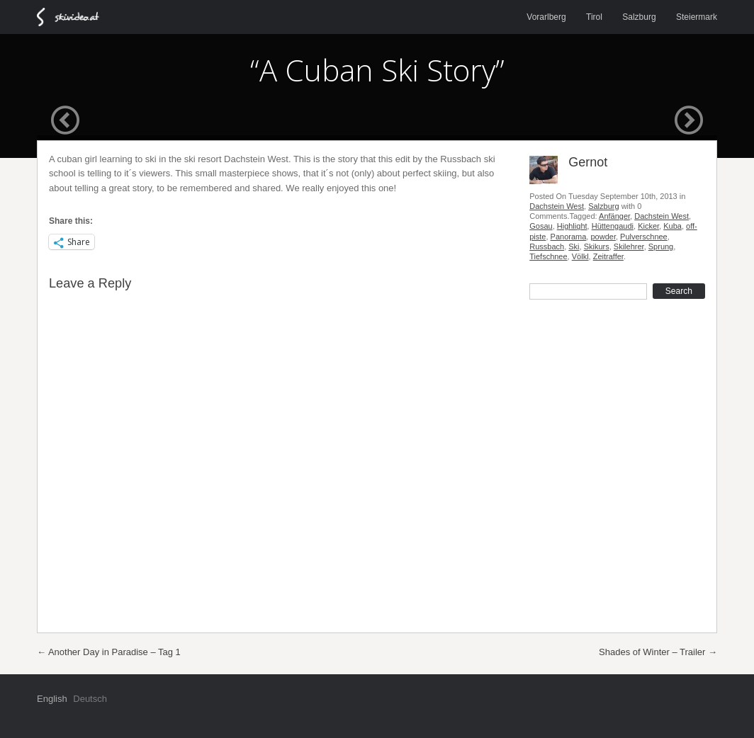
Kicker (648, 226)
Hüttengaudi (613, 226)
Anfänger (614, 216)
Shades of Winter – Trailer (658, 652)
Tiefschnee (548, 256)
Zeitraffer (608, 256)
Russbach (546, 246)
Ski (573, 246)
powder (602, 236)
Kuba (672, 226)
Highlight (572, 226)
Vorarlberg (546, 17)
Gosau (540, 226)
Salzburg (638, 17)
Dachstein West (556, 206)
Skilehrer (629, 246)
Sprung (660, 246)
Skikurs (596, 246)
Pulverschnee (644, 236)
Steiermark (696, 17)
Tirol (594, 17)
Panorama (569, 236)
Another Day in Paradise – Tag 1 (109, 652)
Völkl (580, 256)
